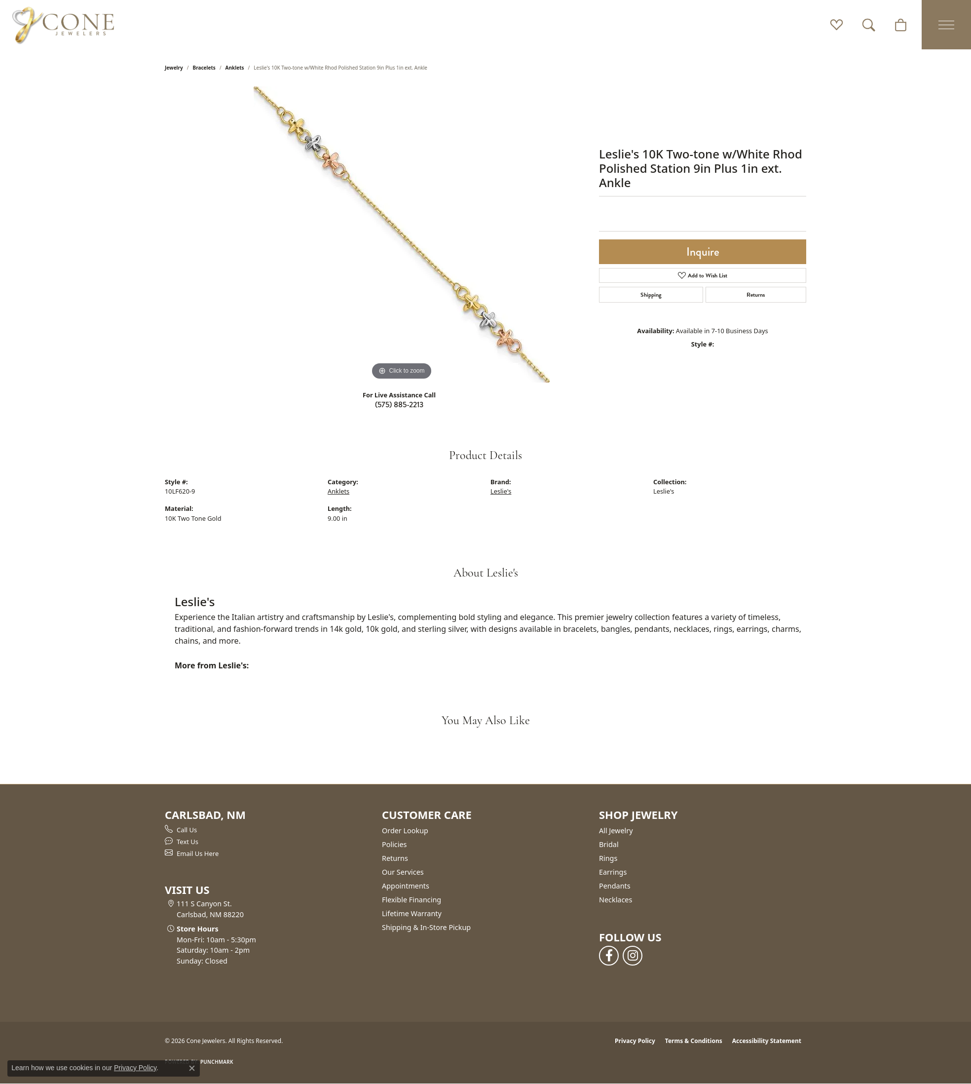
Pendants (615, 885)
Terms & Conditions (693, 1041)
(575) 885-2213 (399, 404)
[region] (402, 234)
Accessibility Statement (766, 1041)
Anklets (234, 67)
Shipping (651, 294)
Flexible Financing (411, 899)
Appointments (405, 885)
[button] (836, 25)
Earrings (613, 872)
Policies (394, 844)
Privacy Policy (635, 1041)
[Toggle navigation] (946, 24)
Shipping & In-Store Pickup (426, 927)
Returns (756, 294)
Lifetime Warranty (412, 913)
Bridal (609, 844)
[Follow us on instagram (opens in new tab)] (632, 956)
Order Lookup (405, 830)
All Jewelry (616, 830)
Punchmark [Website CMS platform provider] (216, 1061)
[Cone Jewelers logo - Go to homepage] (63, 24)
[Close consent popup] (192, 1068)
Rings (608, 858)
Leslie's (500, 491)
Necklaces (615, 899)
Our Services (403, 872)
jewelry (174, 67)
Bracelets (204, 67)
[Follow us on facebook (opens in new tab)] (609, 956)
